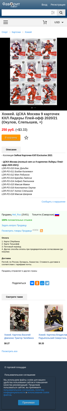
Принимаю (28, 402)
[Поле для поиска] (33, 12)
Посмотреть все (9, 351)
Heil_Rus (16, 214)
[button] (64, 41)
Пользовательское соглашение (19, 375)
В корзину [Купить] (11, 137)
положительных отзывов (17, 220)
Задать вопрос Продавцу (14, 225)
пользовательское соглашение (19, 390)
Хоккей (28, 32)
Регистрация (58, 4)
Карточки (16, 32)
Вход (44, 4)
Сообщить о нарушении (53, 201)
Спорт (5, 32)
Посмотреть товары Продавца (20, 230)
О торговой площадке (15, 367)
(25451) (25, 214)
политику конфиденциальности (24, 391)
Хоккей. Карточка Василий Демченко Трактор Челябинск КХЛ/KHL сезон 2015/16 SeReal (19, 337)
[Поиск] (61, 12)
